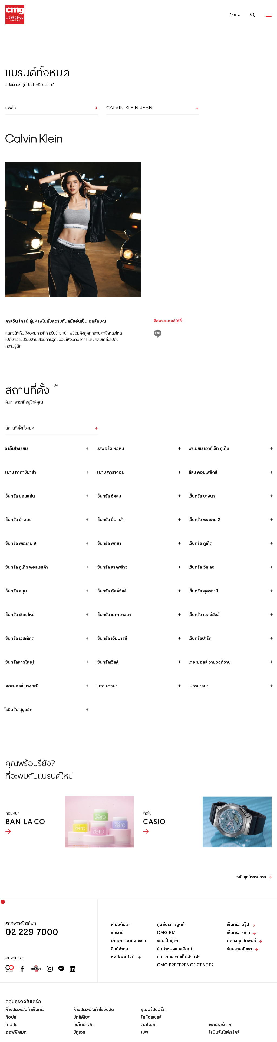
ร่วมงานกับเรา (242, 949)
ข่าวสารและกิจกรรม (128, 941)
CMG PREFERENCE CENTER (185, 965)
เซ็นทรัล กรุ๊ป (241, 925)
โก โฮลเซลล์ (151, 1017)
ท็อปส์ (10, 1017)
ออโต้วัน (149, 1025)
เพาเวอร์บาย (220, 1025)
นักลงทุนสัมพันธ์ (244, 941)
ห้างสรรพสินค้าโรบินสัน (93, 1009)
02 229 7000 (31, 932)
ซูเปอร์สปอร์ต (153, 1009)
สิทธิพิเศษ (119, 949)
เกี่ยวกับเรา (121, 925)
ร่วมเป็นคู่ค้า (167, 941)
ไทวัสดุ (11, 1025)
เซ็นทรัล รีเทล (241, 933)
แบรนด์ (117, 933)
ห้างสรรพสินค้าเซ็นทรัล (25, 1009)
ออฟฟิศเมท (16, 1032)
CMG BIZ (166, 933)
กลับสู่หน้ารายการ (251, 895)
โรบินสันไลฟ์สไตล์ (224, 1032)
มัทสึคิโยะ (81, 1017)
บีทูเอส (79, 1032)
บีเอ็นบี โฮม (83, 1025)
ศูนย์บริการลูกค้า (171, 925)
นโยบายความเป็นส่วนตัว (179, 957)
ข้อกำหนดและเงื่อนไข (176, 949)
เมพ (144, 1032)
